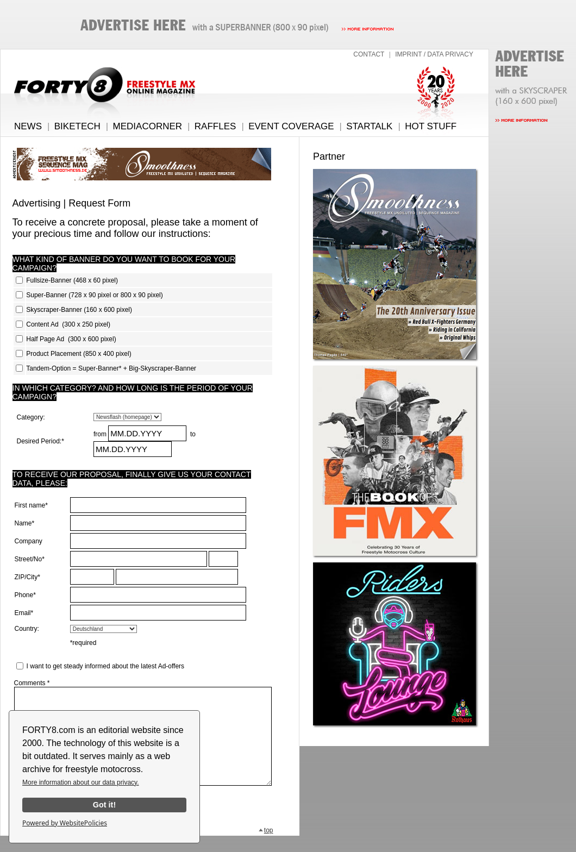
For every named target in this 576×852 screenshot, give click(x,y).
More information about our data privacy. (80, 782)
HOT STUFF (430, 126)
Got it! (104, 804)
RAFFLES (215, 126)
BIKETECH (77, 126)
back (147, 846)
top (265, 846)
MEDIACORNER (148, 126)
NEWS (28, 126)
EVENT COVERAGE (291, 126)
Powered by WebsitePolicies (64, 823)
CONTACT (368, 54)
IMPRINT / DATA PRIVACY (434, 54)
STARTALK (369, 126)
